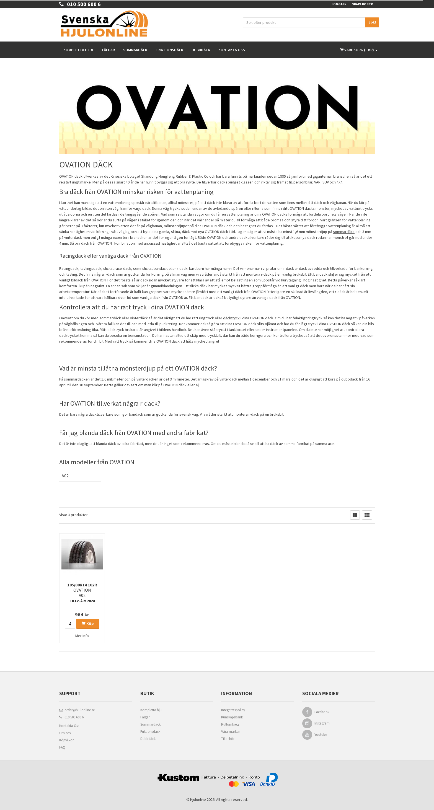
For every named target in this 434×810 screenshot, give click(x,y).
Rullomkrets (230, 724)
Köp (88, 623)
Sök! (372, 22)
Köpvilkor (66, 740)
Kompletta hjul (78, 49)
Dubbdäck (201, 49)
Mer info (82, 635)
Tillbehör (227, 738)
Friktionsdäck (169, 49)
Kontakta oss (231, 49)
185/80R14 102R (82, 592)
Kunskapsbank (232, 717)
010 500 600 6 (80, 4)
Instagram (322, 723)
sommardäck (344, 231)
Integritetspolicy (233, 710)
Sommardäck (135, 49)
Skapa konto (362, 4)
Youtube (320, 734)
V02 (65, 475)
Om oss (65, 733)
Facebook (321, 712)
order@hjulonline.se (77, 710)
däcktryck (231, 317)
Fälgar (108, 49)
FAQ (62, 747)
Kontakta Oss (69, 725)
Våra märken (230, 731)
